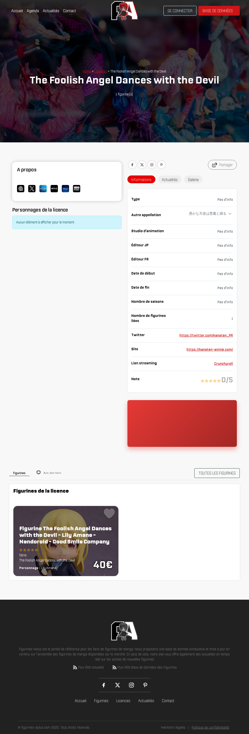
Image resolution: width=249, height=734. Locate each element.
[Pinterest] (145, 685)
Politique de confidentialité (210, 727)
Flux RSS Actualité (88, 667)
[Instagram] (131, 685)
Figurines (101, 700)
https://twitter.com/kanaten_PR (206, 335)
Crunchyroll (223, 363)
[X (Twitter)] (118, 685)
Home (87, 71)
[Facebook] (104, 685)
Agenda (33, 10)
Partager (222, 164)
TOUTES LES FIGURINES (217, 473)
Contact (69, 10)
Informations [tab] (141, 179)
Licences (100, 71)
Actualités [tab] (170, 179)
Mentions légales (173, 727)
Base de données (218, 10)
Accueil (17, 10)
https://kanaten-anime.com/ (210, 349)
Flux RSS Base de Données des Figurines (144, 667)
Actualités (51, 10)
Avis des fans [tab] (52, 473)
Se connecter (180, 10)
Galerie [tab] (193, 179)
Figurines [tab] (19, 473)
